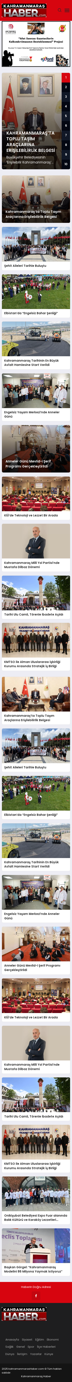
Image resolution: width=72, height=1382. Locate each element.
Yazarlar (36, 1354)
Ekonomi (53, 1339)
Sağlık (9, 1347)
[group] (36, 121)
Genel (20, 1347)
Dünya (9, 1354)
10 (66, 164)
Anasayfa (12, 1339)
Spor (31, 1347)
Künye (49, 1354)
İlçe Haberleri (46, 1347)
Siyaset (27, 1339)
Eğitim (39, 1339)
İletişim (22, 1354)
